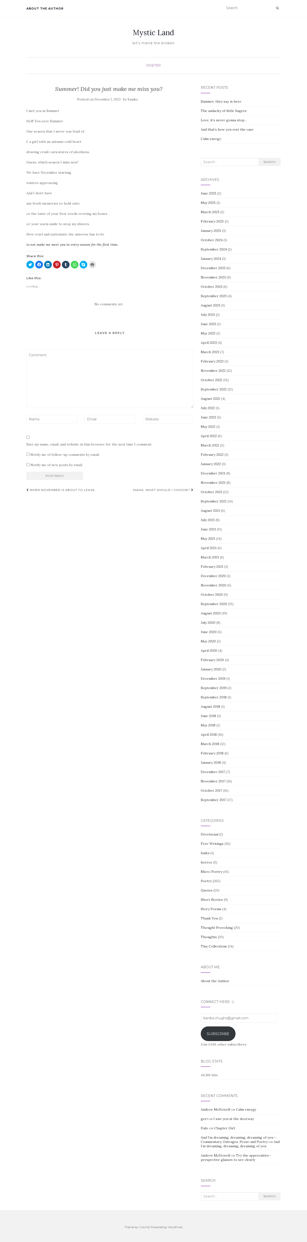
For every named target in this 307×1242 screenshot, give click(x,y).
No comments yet (108, 304)
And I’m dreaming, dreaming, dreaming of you (240, 1144)
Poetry (153, 65)
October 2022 (211, 380)
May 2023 (208, 333)
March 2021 (210, 557)
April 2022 (209, 436)
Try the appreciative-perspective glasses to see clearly (236, 1157)
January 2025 (211, 230)
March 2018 (210, 744)
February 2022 (212, 454)
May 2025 (208, 203)
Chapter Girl (224, 1128)
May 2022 (208, 426)
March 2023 (210, 352)
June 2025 (208, 193)
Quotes (207, 890)
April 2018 (209, 734)
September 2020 (214, 604)
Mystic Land (153, 32)
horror (206, 862)
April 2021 (209, 548)
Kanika (133, 99)
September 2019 (214, 688)
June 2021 (208, 529)
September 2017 (213, 800)
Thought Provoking (217, 927)
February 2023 (212, 361)
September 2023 (214, 296)
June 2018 (208, 716)
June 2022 (208, 417)
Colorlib (144, 1227)
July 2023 (208, 314)
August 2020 (211, 613)
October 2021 (211, 492)
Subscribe (218, 1033)
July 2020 (208, 622)
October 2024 (212, 240)
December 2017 (213, 772)
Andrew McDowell (215, 1109)
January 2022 (211, 464)
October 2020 (212, 594)
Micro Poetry (211, 871)
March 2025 (210, 212)
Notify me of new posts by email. (56, 465)
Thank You (209, 918)
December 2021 (213, 473)
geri (204, 1119)
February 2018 (212, 753)
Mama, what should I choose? (163, 490)
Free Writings (212, 843)
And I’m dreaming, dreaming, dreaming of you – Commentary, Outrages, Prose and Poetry (238, 1139)
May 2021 (208, 538)
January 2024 (211, 258)
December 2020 (213, 576)
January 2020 (211, 669)
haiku (205, 853)
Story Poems (211, 909)
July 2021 (208, 520)
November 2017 (213, 781)
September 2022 (214, 389)
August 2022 (210, 398)
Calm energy (211, 139)
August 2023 (210, 305)
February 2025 (212, 221)
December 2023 (213, 268)
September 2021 (213, 501)
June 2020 (209, 632)
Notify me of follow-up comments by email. (65, 454)
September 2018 (214, 697)
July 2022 (208, 408)
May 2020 (208, 641)
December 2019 (213, 678)
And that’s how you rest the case (227, 129)
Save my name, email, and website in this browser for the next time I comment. (89, 444)
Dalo (204, 1128)
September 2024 (214, 249)
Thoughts (209, 937)
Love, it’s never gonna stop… (224, 120)
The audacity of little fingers (224, 111)
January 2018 (211, 762)
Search (269, 162)
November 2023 (213, 277)
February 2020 (212, 660)
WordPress (175, 1227)
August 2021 (210, 510)
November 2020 (213, 585)
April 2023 (209, 342)
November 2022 (213, 370)
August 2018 (210, 706)
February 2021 (212, 566)
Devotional (209, 834)
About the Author (45, 8)
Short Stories (212, 899)
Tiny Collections (214, 946)
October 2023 (211, 286)
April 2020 (209, 650)
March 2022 (210, 445)
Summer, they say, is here (221, 101)
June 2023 (208, 324)
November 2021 (213, 482)
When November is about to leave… (61, 490)
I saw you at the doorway (233, 1119)
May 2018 (208, 725)
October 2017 (211, 790)
